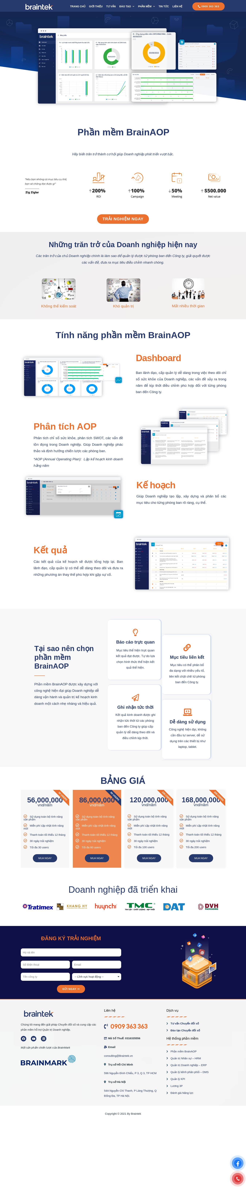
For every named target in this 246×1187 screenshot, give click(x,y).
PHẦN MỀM (146, 6)
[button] (208, 6)
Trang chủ (77, 6)
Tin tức (164, 6)
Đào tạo (126, 6)
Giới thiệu (96, 6)
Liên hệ (177, 6)
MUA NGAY (45, 858)
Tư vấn (111, 6)
